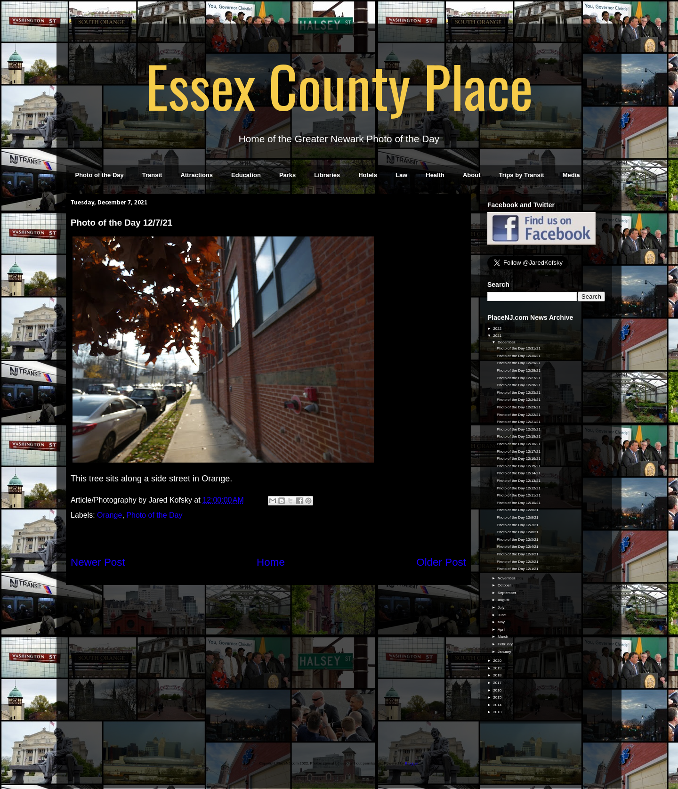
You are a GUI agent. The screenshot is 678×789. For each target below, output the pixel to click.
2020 (497, 661)
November (507, 578)
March (503, 636)
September (507, 593)
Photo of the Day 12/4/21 (518, 547)
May (502, 622)
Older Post (441, 562)
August (504, 600)
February (506, 644)
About (472, 175)
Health (435, 175)
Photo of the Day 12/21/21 (519, 422)
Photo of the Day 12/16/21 (519, 458)
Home (271, 562)
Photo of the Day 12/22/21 (519, 415)
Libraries (327, 175)
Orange (109, 515)
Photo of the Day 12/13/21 (519, 481)
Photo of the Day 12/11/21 (519, 495)
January (505, 652)
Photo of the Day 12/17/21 (519, 451)
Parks (287, 175)
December (507, 342)
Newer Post (98, 562)
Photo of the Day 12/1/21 (518, 569)
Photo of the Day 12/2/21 (518, 562)
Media (571, 175)
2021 (497, 335)
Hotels (367, 175)
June (502, 615)
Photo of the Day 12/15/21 (519, 466)
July (501, 607)
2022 (497, 328)
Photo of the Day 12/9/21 (518, 510)
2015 (497, 697)
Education (246, 175)
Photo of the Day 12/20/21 (519, 429)
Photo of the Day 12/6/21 (518, 532)
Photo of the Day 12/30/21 (519, 356)
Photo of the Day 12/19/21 (519, 436)
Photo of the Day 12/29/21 (519, 363)
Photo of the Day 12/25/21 (519, 392)
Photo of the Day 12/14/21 (519, 473)
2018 (497, 675)
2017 (497, 683)
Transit (152, 175)
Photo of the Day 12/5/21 (518, 539)
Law (401, 175)
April (502, 629)
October (505, 585)
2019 (497, 668)
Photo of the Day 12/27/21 (519, 378)
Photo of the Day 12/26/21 (519, 385)
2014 (497, 705)
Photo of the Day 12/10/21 (519, 503)
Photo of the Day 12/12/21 (519, 488)
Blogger (411, 763)
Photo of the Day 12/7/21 (518, 525)
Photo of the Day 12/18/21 (519, 444)
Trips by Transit (521, 175)
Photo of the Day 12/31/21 (519, 348)
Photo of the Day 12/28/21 (519, 370)
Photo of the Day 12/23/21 (519, 407)
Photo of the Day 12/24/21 (519, 400)
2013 (497, 712)
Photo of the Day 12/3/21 (518, 554)
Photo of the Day (99, 175)
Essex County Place (339, 85)
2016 (497, 690)
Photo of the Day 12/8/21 (518, 517)
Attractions (196, 175)
